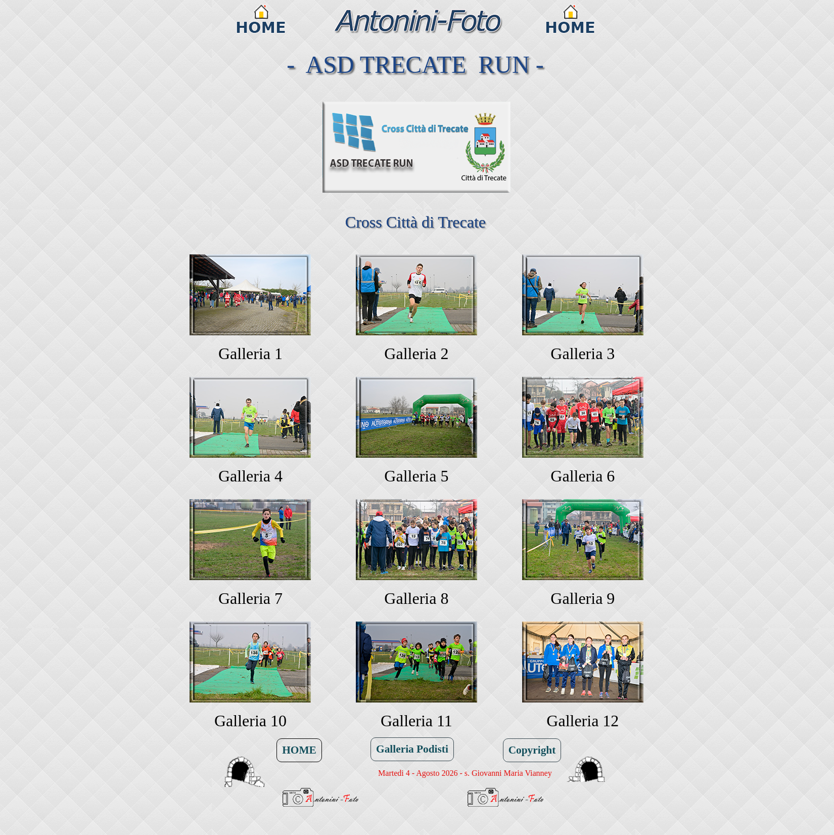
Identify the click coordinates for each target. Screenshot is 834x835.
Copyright (532, 750)
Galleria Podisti (412, 749)
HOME (299, 750)
